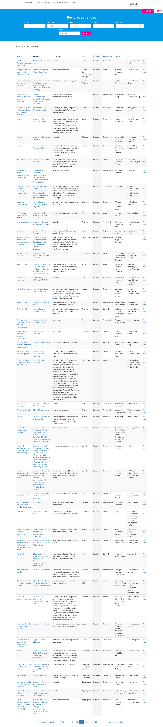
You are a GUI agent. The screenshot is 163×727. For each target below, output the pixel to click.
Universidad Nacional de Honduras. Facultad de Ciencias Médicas (41, 693)
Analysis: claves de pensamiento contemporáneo (24, 72)
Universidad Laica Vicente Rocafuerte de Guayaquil (41, 255)
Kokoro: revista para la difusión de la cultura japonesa (24, 505)
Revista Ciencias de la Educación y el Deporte (24, 83)
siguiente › (112, 722)
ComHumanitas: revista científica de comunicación (24, 345)
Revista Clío (21, 554)
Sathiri (19, 417)
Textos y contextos (24, 159)
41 (77, 722)
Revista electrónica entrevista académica (24, 531)
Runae (19, 137)
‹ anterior (52, 722)
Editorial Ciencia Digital (41, 410)
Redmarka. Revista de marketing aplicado (24, 626)
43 (86, 722)
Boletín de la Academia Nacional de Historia (24, 63)
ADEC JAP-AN (38, 502)
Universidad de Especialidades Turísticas (38, 353)
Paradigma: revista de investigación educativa (24, 684)
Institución (119, 22)
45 (96, 722)
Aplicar (86, 33)
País (71, 22)
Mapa (159, 11)
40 (72, 722)
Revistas (29, 3)
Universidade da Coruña (41, 624)
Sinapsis (20, 146)
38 (63, 722)
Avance (20, 651)
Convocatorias (43, 3)
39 (67, 722)
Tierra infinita (22, 264)
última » (121, 722)
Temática (50, 22)
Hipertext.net (21, 511)
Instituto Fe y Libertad (40, 675)
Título (26, 22)
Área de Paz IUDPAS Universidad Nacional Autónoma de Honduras (41, 702)
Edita (129, 56)
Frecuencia (63, 30)
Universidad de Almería (41, 570)
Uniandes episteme (24, 222)
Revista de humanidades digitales (22, 430)
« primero (42, 722)
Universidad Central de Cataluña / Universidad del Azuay (41, 496)
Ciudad (95, 22)
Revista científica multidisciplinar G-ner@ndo (23, 362)
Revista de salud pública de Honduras (23, 693)
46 (100, 722)
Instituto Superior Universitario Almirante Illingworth (41, 204)
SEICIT (35, 446)
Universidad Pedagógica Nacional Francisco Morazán (41, 684)
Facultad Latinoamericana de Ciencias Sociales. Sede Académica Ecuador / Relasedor (41, 98)
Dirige (117, 56)
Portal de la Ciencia (24, 289)
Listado (149, 11)
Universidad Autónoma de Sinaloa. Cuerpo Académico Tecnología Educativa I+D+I (41, 450)
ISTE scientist (22, 309)
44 (91, 722)
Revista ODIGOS (22, 302)
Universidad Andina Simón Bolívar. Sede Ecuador (40, 215)
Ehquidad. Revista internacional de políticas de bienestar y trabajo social (24, 545)
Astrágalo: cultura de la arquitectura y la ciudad (24, 583)
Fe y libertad (21, 675)
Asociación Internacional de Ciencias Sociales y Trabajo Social (42, 543)
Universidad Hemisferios (42, 342)
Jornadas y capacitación (64, 3)
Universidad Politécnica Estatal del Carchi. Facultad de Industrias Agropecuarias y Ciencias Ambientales (41, 269)
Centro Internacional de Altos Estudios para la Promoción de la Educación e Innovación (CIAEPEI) (41, 85)
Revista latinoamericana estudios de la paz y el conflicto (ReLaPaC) (23, 704)
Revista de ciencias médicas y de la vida (24, 666)
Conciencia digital (23, 410)
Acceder (134, 4)
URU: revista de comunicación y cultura (22, 215)
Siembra (20, 231)
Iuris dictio (20, 119)
